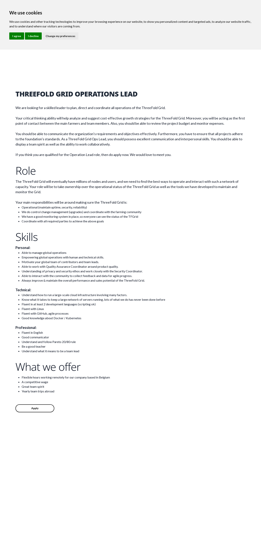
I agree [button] (16, 36)
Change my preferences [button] (60, 36)
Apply (34, 408)
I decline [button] (33, 36)
